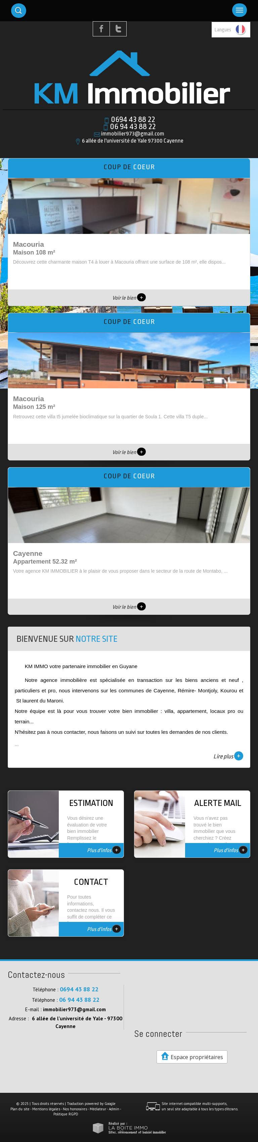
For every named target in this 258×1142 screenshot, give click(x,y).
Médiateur (98, 1109)
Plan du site (20, 1109)
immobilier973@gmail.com (132, 133)
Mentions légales (46, 1109)
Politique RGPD (65, 1114)
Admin (114, 1109)
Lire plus (228, 755)
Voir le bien (129, 298)
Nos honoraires (75, 1109)
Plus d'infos (104, 850)
